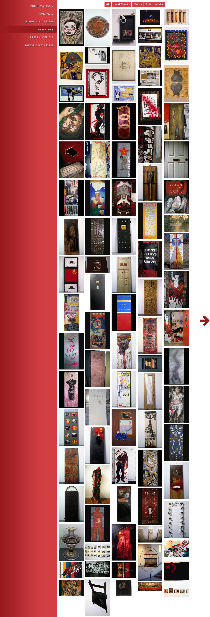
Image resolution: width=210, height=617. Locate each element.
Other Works (154, 4)
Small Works (122, 4)
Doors (138, 4)
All (107, 4)
